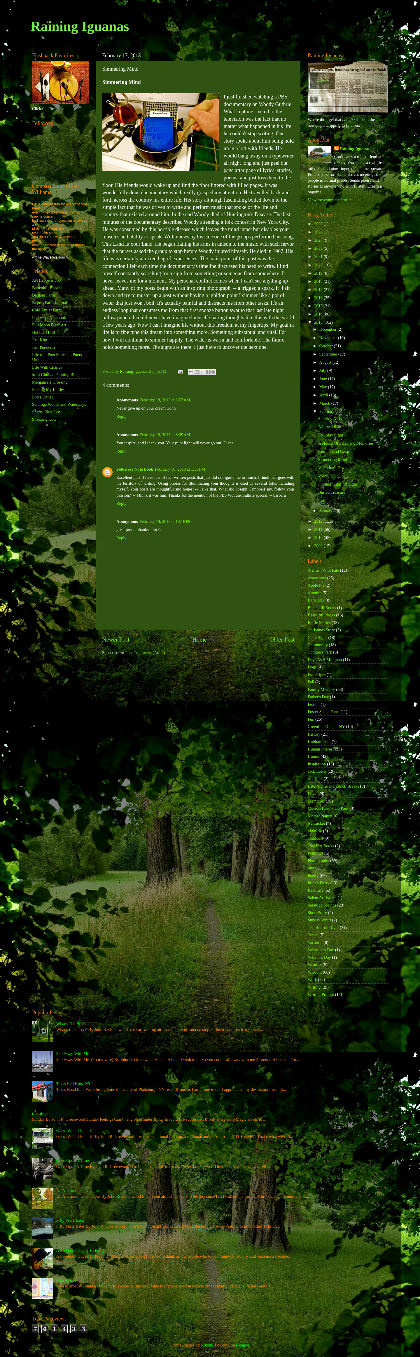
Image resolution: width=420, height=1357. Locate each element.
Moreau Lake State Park (328, 808)
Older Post (282, 639)
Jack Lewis (317, 771)
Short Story (317, 912)
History (314, 734)
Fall (311, 682)
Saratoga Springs (322, 905)
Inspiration (317, 764)
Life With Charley (47, 367)
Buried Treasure (331, 492)
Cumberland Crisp (333, 451)
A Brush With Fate (323, 570)
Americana (317, 578)
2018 (318, 281)
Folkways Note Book (134, 469)
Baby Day (316, 600)
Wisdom (315, 972)
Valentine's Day (331, 467)
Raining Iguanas (80, 26)
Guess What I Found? (74, 1130)
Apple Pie (316, 585)
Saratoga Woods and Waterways (59, 404)
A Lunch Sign (330, 426)
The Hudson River (323, 927)
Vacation (315, 942)
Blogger (242, 1345)
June (323, 378)
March (325, 403)
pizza (312, 868)
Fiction (314, 704)
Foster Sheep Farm (324, 711)
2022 (318, 248)
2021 (318, 256)
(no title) (39, 1113)
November (328, 337)
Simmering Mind (332, 459)
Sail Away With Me (72, 1053)
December (328, 329)
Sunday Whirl (319, 920)
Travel (313, 935)
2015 (318, 306)
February (327, 411)
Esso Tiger (317, 674)
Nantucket (316, 823)
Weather (315, 964)
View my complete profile (330, 199)
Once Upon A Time (72, 1160)
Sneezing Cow (44, 419)
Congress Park (320, 652)
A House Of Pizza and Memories (346, 443)
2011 (318, 529)
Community (318, 644)
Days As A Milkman (325, 659)
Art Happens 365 (46, 280)
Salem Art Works (322, 897)
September (328, 354)
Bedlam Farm (43, 295)
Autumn (314, 592)
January (326, 510)
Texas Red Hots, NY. (74, 1083)
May (323, 386)
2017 (318, 289)
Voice (323, 476)
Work (312, 979)
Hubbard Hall (43, 332)
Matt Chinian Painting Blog (55, 374)
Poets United (43, 397)
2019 (318, 273)
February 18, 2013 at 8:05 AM (165, 434)
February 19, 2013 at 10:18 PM (166, 521)
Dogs (312, 667)
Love (312, 793)
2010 (318, 537)
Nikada (207, 1345)
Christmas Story (321, 630)
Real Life (315, 890)
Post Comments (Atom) (145, 652)
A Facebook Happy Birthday (80, 1250)
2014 (318, 314)
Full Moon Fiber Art (49, 325)
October (326, 346)
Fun (311, 719)
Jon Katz (315, 778)
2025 (318, 223)
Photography (318, 860)
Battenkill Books (46, 287)
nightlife (315, 831)
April (324, 395)
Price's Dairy (318, 883)
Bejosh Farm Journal (49, 302)
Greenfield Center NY (326, 726)
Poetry (313, 875)
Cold (322, 500)
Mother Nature (320, 816)
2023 (318, 240)
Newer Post (116, 639)
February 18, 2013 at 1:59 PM (180, 469)
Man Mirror (66, 1280)
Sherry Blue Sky (46, 412)
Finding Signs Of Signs (338, 484)
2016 (318, 297)
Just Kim (39, 339)
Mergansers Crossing (50, 382)
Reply (121, 416)
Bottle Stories (319, 622)
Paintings (315, 853)
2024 (318, 232)
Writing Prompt (321, 994)
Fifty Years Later (70, 1220)
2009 (318, 545)
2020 (318, 265)
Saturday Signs (331, 435)
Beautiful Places (321, 615)
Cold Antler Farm (47, 310)
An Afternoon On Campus (78, 1190)
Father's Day (318, 696)
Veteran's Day (319, 957)
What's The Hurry (71, 1023)
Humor (314, 756)
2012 (318, 521)
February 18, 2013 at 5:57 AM (165, 400)
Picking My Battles (48, 389)
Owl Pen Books (321, 845)
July (323, 370)
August (325, 362)
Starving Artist (330, 418)
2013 (318, 322)
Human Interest (321, 749)
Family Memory (321, 689)
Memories (316, 801)
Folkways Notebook (49, 317)
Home (199, 639)
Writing (314, 987)
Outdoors (315, 838)
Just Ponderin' (44, 347)
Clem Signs (317, 637)
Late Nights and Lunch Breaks (333, 786)
